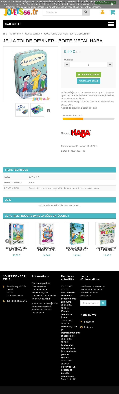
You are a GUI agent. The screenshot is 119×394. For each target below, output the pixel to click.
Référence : (67, 146)
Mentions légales (40, 292)
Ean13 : (65, 151)
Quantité (68, 59)
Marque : (66, 133)
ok (103, 303)
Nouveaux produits (41, 283)
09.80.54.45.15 (19, 301)
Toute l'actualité (68, 379)
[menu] (102, 12)
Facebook (89, 322)
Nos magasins (39, 286)
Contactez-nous (39, 289)
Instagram (89, 327)
